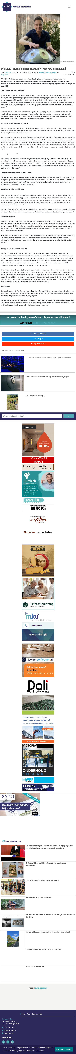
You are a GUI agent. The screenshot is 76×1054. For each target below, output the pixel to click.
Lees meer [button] (40, 1051)
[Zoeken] (68, 416)
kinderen (48, 73)
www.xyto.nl (9, 1033)
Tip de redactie (38, 344)
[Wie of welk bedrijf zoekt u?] (32, 416)
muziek (41, 73)
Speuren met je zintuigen (35, 396)
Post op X (38, 339)
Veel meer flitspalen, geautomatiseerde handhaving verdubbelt (48, 932)
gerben (53, 73)
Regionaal (4, 75)
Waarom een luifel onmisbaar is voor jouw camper (43, 949)
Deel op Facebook (38, 334)
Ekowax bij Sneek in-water (35, 966)
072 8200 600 (9, 1028)
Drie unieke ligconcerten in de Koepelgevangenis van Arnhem (48, 357)
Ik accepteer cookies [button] (63, 1049)
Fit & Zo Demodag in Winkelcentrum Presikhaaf (42, 880)
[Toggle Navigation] (69, 6)
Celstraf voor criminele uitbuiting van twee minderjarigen (47, 376)
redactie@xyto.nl (10, 1030)
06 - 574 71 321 (46, 323)
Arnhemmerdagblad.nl (22, 7)
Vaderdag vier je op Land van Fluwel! (38, 897)
